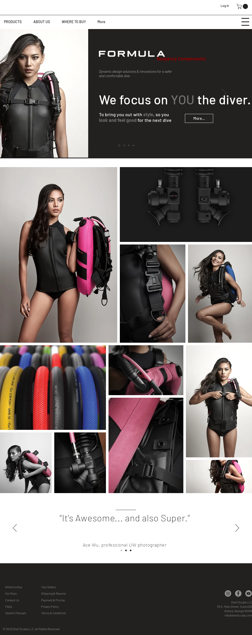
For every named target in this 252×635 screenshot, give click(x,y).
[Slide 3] (130, 550)
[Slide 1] (121, 550)
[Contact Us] (23, 600)
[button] (243, 6)
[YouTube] (248, 593)
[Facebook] (238, 593)
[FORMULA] (119, 145)
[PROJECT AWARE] (133, 145)
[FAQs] (23, 606)
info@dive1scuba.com (238, 615)
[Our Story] (23, 593)
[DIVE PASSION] (129, 145)
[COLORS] (124, 145)
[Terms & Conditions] (59, 613)
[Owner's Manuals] (23, 613)
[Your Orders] (59, 587)
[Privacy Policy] (59, 606)
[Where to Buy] (23, 587)
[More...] (199, 118)
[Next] (224, 93)
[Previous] (28, 93)
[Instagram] (228, 593)
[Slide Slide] (126, 550)
